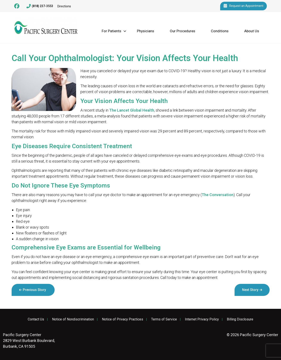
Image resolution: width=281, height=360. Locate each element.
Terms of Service (164, 319)
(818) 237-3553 (39, 6)
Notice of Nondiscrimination (73, 319)
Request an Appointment (243, 6)
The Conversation (217, 194)
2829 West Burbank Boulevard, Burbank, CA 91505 (29, 340)
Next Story (250, 290)
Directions (64, 6)
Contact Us (36, 319)
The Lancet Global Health (131, 110)
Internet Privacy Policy (202, 319)
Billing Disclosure (240, 319)
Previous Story (34, 290)
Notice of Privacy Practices (122, 319)
